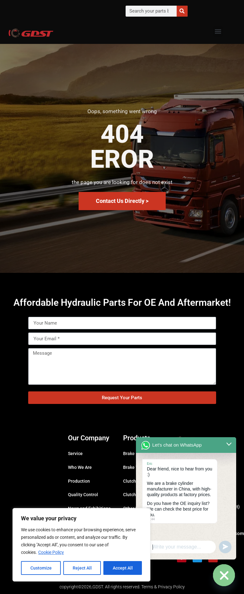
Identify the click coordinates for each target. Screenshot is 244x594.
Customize (41, 567)
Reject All (82, 567)
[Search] (182, 11)
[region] (81, 544)
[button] (218, 31)
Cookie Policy (51, 552)
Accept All (123, 567)
